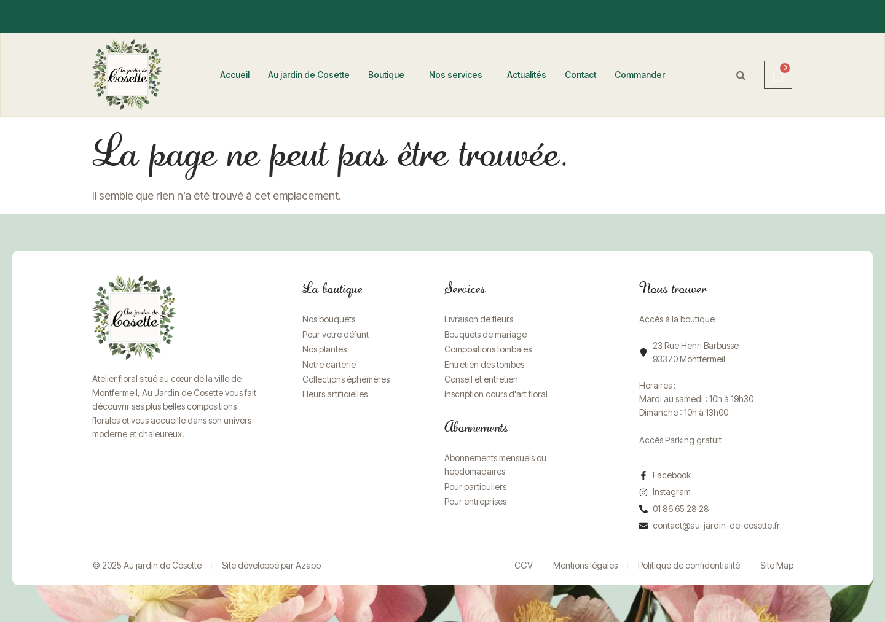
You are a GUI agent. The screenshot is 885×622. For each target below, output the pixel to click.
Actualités (526, 74)
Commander (640, 74)
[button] (389, 74)
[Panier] (778, 75)
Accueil (235, 74)
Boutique (386, 74)
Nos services (455, 74)
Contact (580, 74)
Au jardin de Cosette (309, 74)
